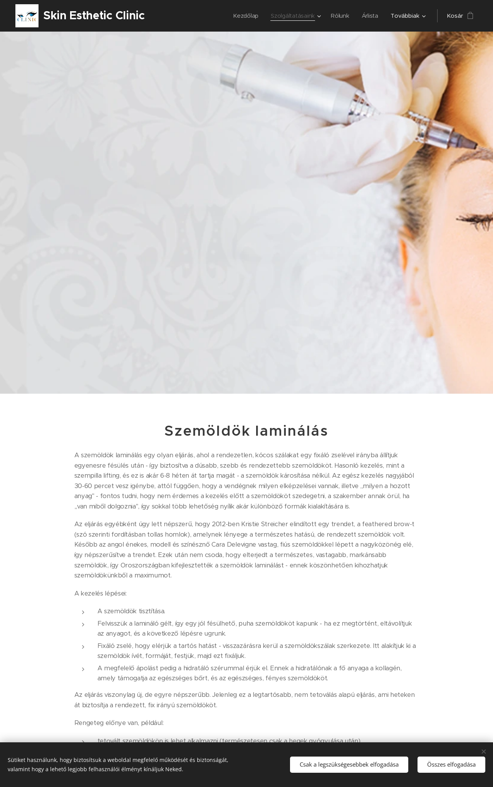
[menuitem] (245, 15)
